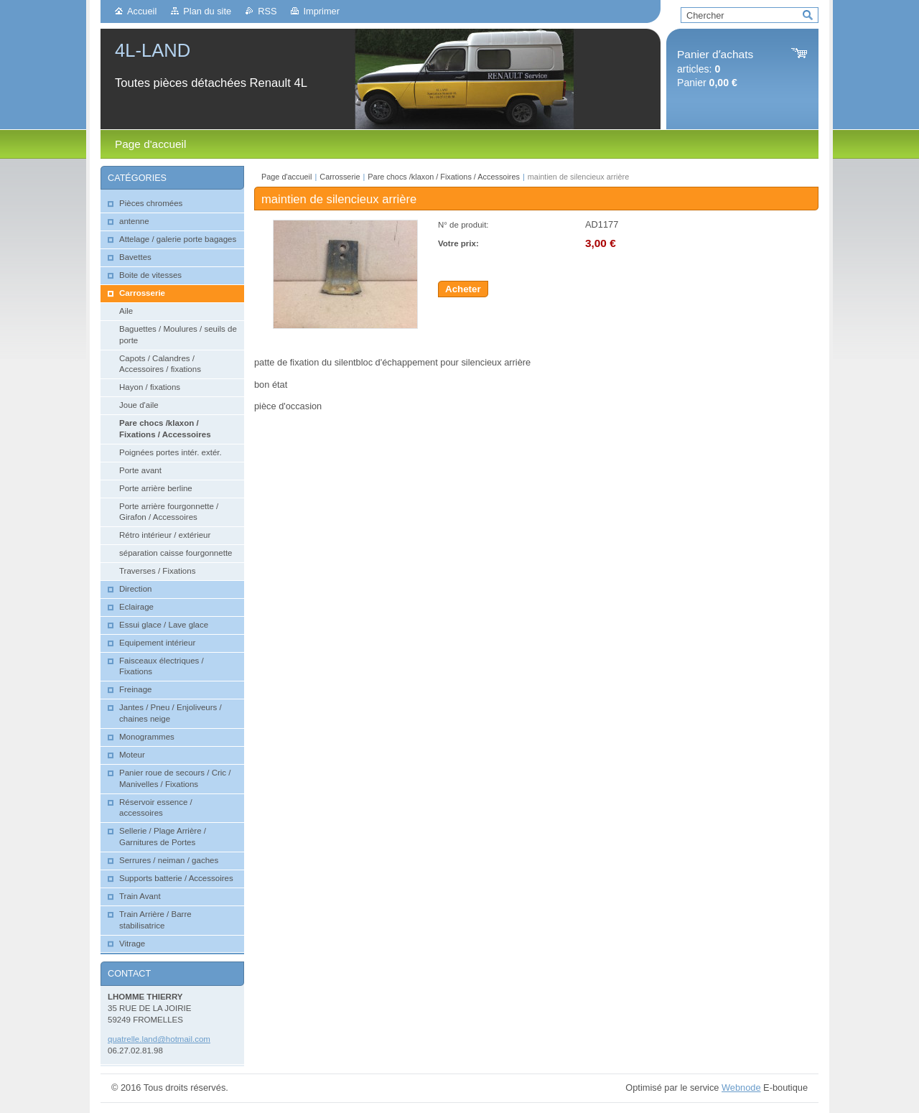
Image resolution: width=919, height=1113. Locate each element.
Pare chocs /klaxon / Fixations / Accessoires (444, 176)
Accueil (142, 11)
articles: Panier (715, 68)
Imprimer (321, 11)
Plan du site (207, 11)
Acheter (463, 289)
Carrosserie (339, 176)
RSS (267, 11)
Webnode (741, 1087)
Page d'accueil (286, 176)
